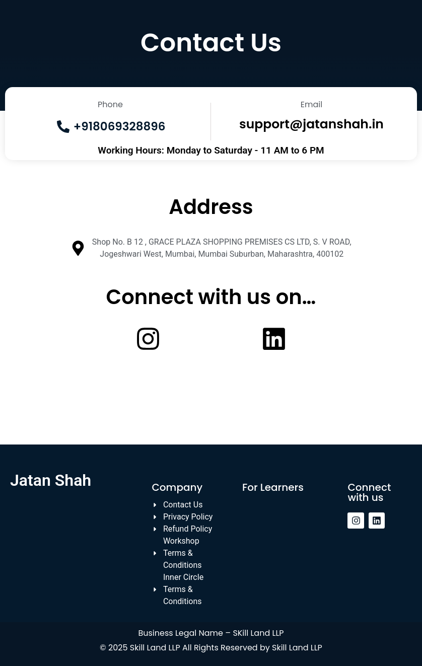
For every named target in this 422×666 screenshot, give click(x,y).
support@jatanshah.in (311, 124)
